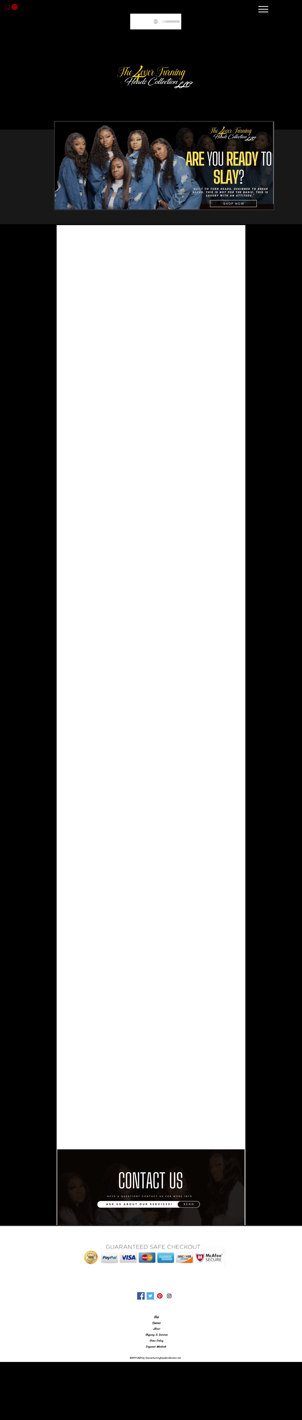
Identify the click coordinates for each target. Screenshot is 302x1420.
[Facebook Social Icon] (141, 1296)
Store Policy (156, 1340)
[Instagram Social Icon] (169, 1296)
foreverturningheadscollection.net (163, 1357)
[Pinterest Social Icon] (160, 1296)
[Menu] (263, 9)
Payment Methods (156, 1346)
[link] (11, 7)
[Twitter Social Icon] (150, 1296)
